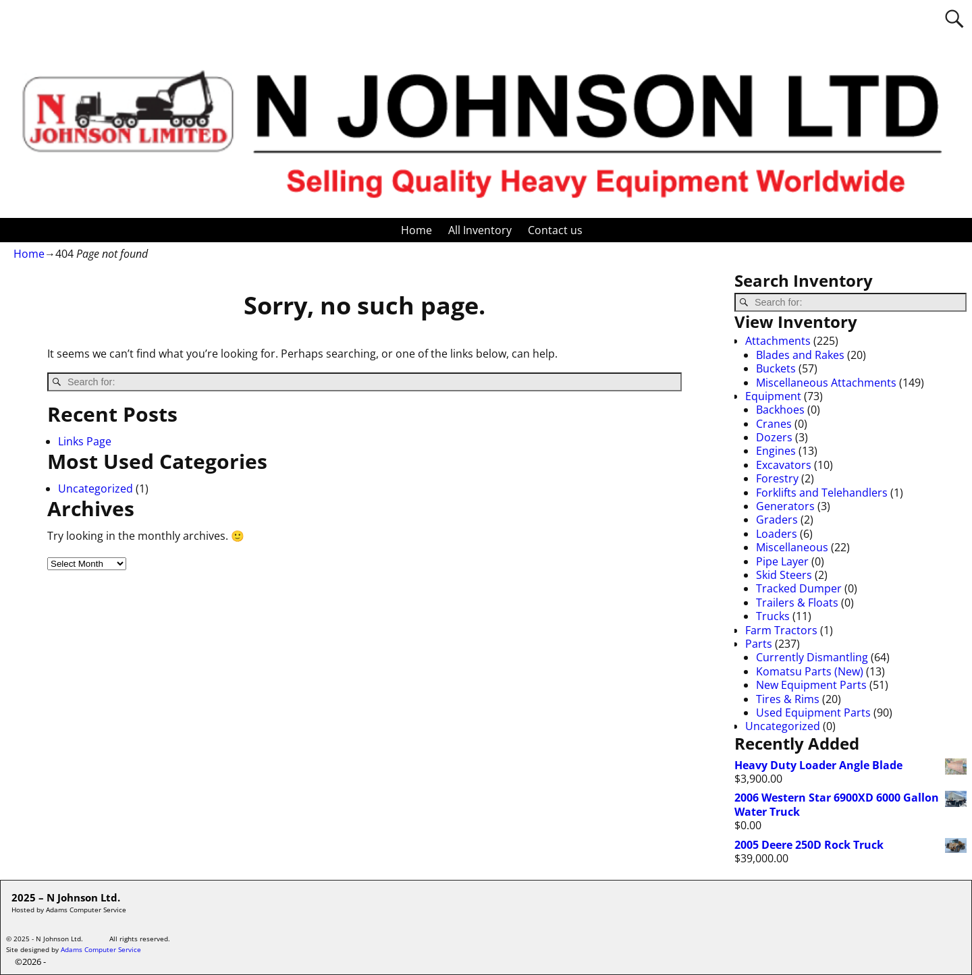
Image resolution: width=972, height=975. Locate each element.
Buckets (776, 368)
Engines (776, 450)
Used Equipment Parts (813, 712)
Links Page (84, 441)
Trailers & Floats (797, 602)
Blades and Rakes (800, 354)
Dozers (774, 437)
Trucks (773, 616)
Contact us (555, 230)
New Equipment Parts (811, 684)
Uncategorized (95, 488)
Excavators (783, 464)
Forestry (777, 478)
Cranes (774, 423)
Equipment (773, 396)
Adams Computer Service (101, 949)
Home (416, 230)
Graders (777, 519)
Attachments (778, 340)
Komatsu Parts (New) (809, 671)
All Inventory (480, 230)
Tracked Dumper (799, 588)
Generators (785, 506)
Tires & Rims (787, 699)
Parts (758, 643)
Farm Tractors (781, 630)
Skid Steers (784, 574)
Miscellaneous (792, 547)
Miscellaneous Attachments (826, 382)
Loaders (776, 533)
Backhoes (780, 409)
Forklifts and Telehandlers (822, 492)
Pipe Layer (782, 561)
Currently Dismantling (812, 657)
